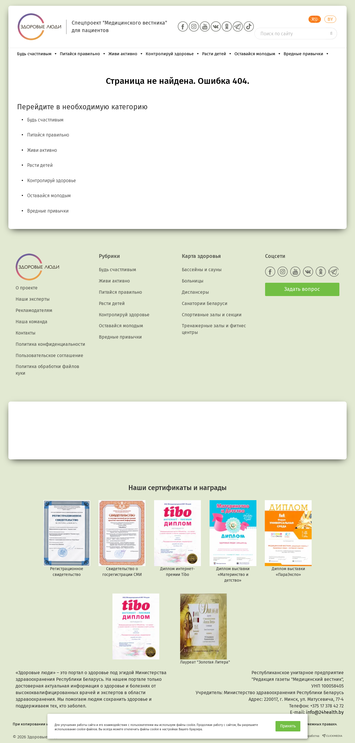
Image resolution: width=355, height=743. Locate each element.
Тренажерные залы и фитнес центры (214, 329)
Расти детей (217, 54)
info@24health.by (325, 712)
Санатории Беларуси (205, 303)
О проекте (27, 288)
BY (330, 19)
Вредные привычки (306, 54)
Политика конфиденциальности (50, 344)
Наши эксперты (33, 299)
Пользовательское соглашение (49, 355)
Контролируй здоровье (173, 54)
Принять (288, 726)
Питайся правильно (83, 54)
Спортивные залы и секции (212, 314)
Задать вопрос (302, 289)
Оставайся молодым (257, 54)
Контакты (26, 333)
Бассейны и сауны (202, 269)
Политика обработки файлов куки (47, 370)
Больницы (193, 281)
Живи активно (125, 54)
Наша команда (31, 321)
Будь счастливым (37, 54)
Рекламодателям (34, 310)
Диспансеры (195, 292)
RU (315, 19)
